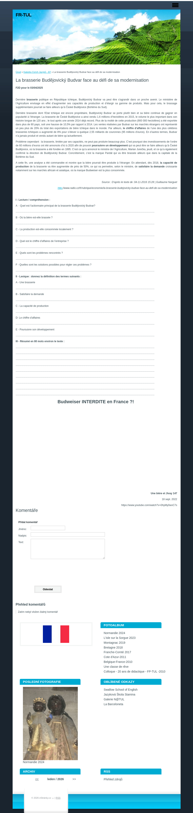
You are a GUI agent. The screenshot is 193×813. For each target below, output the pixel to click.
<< (36, 779)
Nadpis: (23, 535)
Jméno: (23, 529)
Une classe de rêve (116, 666)
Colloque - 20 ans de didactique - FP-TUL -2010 (134, 671)
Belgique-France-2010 (118, 661)
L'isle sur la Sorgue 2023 (119, 637)
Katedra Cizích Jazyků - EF (37, 72)
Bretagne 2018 (113, 647)
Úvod (18, 72)
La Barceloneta (113, 704)
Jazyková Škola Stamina (119, 694)
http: (60, 188)
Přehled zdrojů (113, 779)
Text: (21, 542)
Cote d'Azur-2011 (115, 657)
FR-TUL (24, 14)
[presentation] (48, 570)
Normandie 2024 (114, 633)
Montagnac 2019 (114, 642)
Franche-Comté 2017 (117, 652)
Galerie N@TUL (114, 699)
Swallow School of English (120, 689)
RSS (58, 798)
